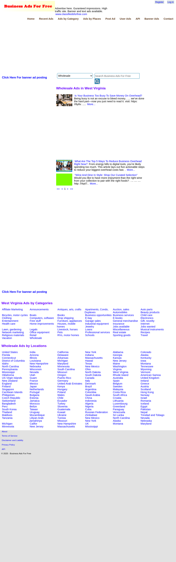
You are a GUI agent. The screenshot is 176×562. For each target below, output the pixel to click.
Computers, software (42, 318)
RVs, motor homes (68, 335)
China (88, 397)
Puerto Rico (64, 377)
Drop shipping (65, 318)
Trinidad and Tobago (152, 415)
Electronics (147, 318)
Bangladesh (9, 403)
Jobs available (121, 326)
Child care (146, 315)
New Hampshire (39, 363)
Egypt (144, 406)
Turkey (61, 403)
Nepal (144, 412)
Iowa (143, 360)
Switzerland (9, 400)
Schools (89, 335)
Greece (145, 383)
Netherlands (37, 389)
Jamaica (35, 400)
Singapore (8, 389)
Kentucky (146, 357)
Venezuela (119, 412)
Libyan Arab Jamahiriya (36, 419)
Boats (33, 315)
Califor (33, 423)
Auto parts (147, 309)
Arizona (34, 355)
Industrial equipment (97, 323)
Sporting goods (122, 335)
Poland (61, 392)
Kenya (61, 386)
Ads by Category (68, 18)
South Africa (120, 395)
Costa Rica (119, 392)
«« (58, 188)
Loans (88, 329)
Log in (171, 2)
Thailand (7, 412)
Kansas (117, 357)
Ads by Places (92, 18)
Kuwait (61, 412)
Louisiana (35, 360)
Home (31, 18)
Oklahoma (8, 375)
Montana (146, 363)
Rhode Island (120, 375)
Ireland (145, 380)
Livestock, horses (67, 329)
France (34, 380)
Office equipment (40, 332)
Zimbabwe (91, 415)
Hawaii (89, 360)
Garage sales (93, 320)
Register (159, 2)
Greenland (119, 406)
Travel (144, 335)
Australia (118, 377)
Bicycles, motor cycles (15, 315)
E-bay (88, 318)
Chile (60, 397)
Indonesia (91, 400)
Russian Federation (96, 412)
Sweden (117, 386)
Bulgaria (34, 395)
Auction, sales (121, 309)
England (7, 383)
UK (87, 423)
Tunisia (61, 417)
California (63, 352)
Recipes (145, 332)
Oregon (61, 375)
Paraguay (118, 409)
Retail (33, 335)
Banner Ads (152, 18)
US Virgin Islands (12, 377)
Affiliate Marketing (12, 309)
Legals (33, 329)
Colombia (90, 392)
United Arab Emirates (69, 383)
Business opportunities (98, 315)
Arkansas (62, 357)
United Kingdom (150, 377)
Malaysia (118, 389)
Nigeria (89, 406)
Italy (87, 380)
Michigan (62, 360)
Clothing (7, 318)
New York (90, 352)
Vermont (145, 372)
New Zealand (9, 380)
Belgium (117, 383)
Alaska (144, 355)
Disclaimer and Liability (12, 440)
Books (61, 315)
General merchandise (125, 320)
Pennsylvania (10, 369)
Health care (8, 323)
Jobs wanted (148, 326)
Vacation (7, 338)
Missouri (62, 372)
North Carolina (10, 366)
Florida (6, 355)
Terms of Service (9, 436)
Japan (33, 386)
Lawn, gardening (11, 329)
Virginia (117, 369)
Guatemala (63, 409)
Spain (116, 380)
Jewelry (89, 326)
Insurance (118, 323)
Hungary (62, 389)
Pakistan (146, 409)
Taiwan (34, 409)
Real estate (119, 332)
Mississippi (8, 372)
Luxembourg (120, 403)
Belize (33, 406)
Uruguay (35, 412)
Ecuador (62, 400)
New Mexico (92, 366)
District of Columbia (13, 360)
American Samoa (151, 375)
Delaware (63, 355)
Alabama (118, 352)
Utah (32, 375)
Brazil (88, 386)
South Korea (9, 409)
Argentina (90, 389)
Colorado (146, 352)
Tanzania (7, 417)
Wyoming (146, 369)
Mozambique (37, 415)
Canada (89, 377)
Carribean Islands (12, 392)
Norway (145, 395)
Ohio (88, 369)
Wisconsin (36, 369)
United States (10, 352)
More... (91, 104)
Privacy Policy (8, 444)
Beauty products (150, 312)
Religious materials (13, 335)
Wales (61, 395)
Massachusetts (94, 357)
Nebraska (35, 366)
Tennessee (147, 366)
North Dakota (93, 372)
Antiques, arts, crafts (69, 309)
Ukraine (62, 415)
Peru (5, 406)
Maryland (62, 363)
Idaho (5, 363)
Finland (6, 386)
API (138, 18)
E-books (118, 318)
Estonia (34, 397)
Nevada (34, 372)
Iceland (145, 403)
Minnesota (63, 366)
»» (71, 188)
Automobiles (120, 312)
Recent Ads (46, 18)
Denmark (90, 383)
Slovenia (62, 406)
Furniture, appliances (69, 320)
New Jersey (120, 360)
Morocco (35, 403)
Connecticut (9, 357)
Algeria (89, 403)
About (4, 431)
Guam (33, 377)
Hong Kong (147, 392)
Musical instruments (152, 329)
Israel (144, 397)
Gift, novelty (147, 320)
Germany (62, 380)
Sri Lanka (118, 415)
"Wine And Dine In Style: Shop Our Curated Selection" (106, 175)
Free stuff (35, 320)
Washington (120, 366)
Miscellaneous (121, 329)
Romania (146, 400)
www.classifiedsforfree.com (71, 14)
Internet (145, 323)
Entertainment (10, 320)
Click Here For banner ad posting (24, 77)
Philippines (8, 395)
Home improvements (42, 323)
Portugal (35, 392)
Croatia (117, 397)
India (32, 352)
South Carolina (66, 369)
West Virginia (120, 372)
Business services (123, 315)
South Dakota (93, 375)
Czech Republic (11, 397)
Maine (116, 363)
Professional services (97, 332)
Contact (168, 18)
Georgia (117, 355)
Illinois (33, 357)
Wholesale (36, 338)
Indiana (89, 355)
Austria (145, 386)
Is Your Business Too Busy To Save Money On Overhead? (108, 95)
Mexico (34, 383)
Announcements (39, 309)
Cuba (88, 409)
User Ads (125, 18)
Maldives (7, 415)
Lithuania (118, 400)
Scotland (146, 389)
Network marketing (13, 332)
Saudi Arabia (92, 395)
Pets (60, 332)
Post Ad (110, 18)
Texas (88, 363)
